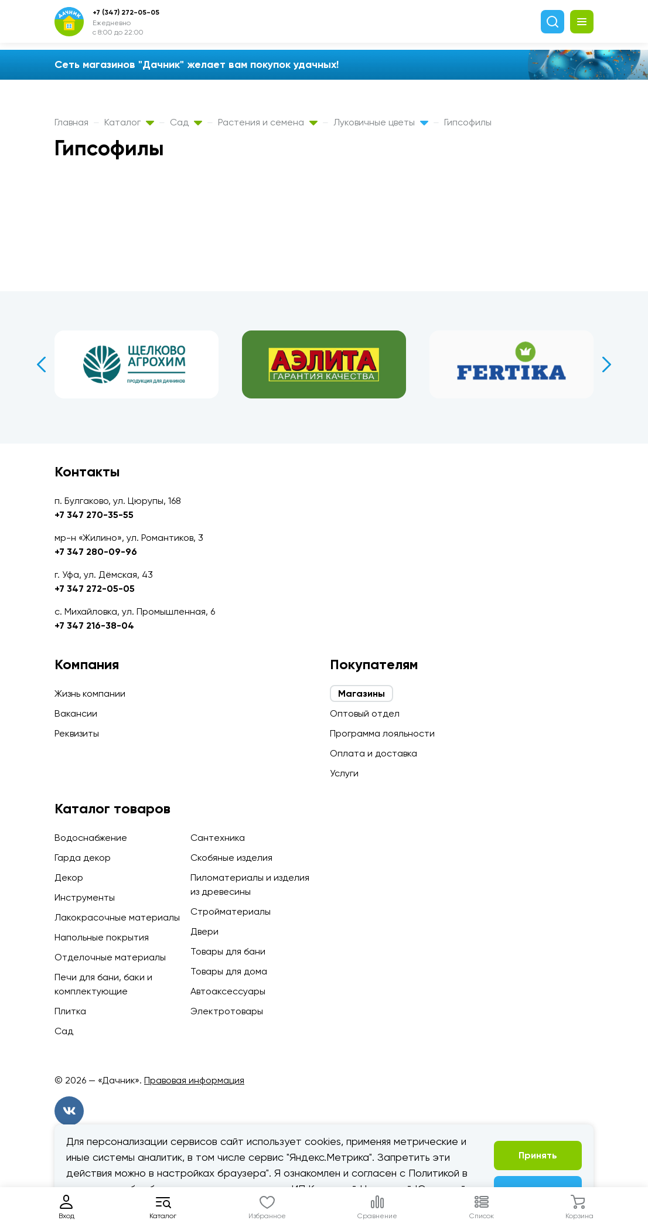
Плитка (70, 1011)
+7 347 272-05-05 (94, 588)
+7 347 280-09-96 (95, 551)
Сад (186, 122)
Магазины (361, 693)
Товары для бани (227, 951)
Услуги (344, 773)
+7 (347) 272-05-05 (126, 12)
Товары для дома (228, 971)
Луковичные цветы (380, 122)
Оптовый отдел (365, 713)
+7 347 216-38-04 (94, 625)
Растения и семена (268, 122)
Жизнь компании (89, 693)
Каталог (129, 122)
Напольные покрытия (101, 937)
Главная (71, 122)
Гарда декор (82, 857)
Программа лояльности (382, 733)
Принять (538, 1155)
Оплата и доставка (373, 753)
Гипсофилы (468, 122)
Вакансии (75, 713)
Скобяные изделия (231, 857)
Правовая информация (194, 1080)
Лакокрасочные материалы (117, 917)
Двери (204, 931)
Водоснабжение (90, 837)
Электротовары (226, 1011)
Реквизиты (76, 733)
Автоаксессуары (227, 991)
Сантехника (217, 837)
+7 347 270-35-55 (94, 514)
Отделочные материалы (110, 957)
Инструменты (84, 897)
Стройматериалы (230, 911)
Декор (68, 877)
